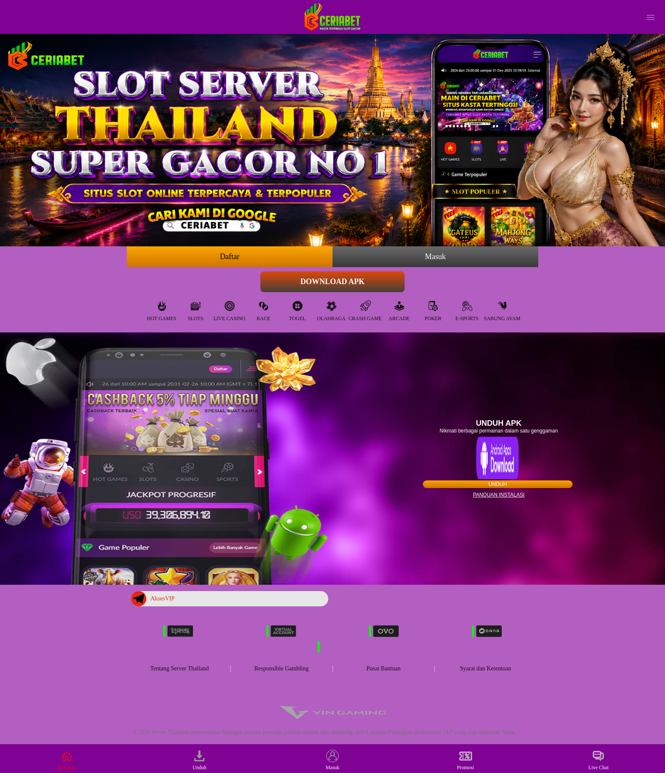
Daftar (230, 256)
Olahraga (331, 308)
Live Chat (598, 760)
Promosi (465, 760)
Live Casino (230, 308)
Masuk (435, 256)
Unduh (498, 484)
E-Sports (467, 308)
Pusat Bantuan (383, 668)
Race (263, 308)
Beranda (66, 760)
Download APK (332, 281)
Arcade (398, 308)
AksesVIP (153, 598)
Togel (297, 308)
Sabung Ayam (502, 308)
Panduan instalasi (499, 495)
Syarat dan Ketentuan (485, 668)
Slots (196, 308)
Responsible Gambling (281, 668)
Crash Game (365, 308)
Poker (433, 308)
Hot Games (161, 308)
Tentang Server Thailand (179, 668)
